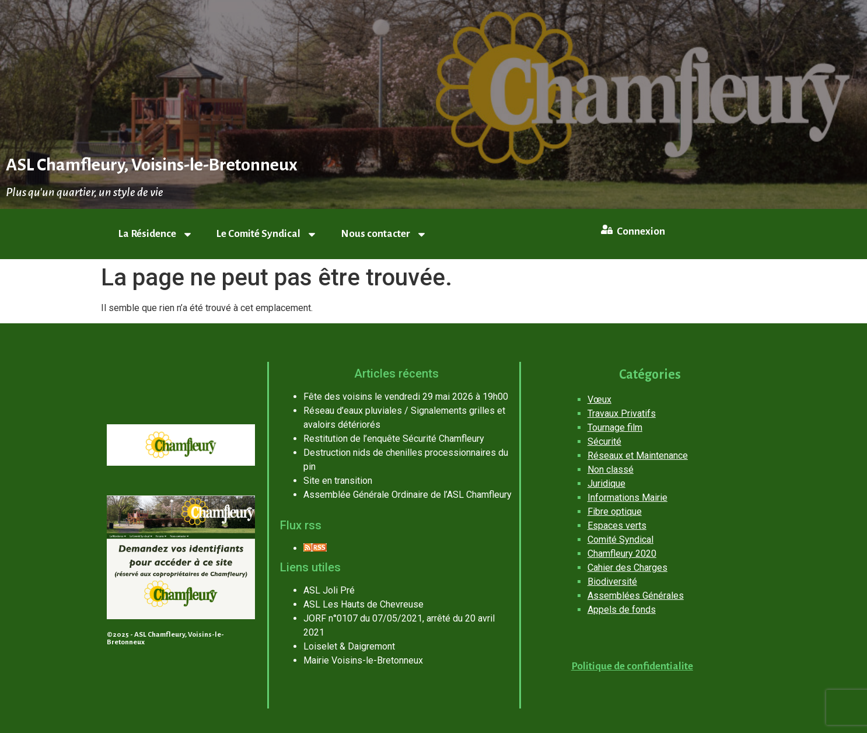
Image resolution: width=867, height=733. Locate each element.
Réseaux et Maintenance (638, 455)
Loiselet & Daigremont (349, 646)
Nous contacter (384, 234)
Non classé (611, 469)
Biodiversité (612, 581)
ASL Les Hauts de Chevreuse (363, 604)
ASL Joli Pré (329, 590)
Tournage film (615, 427)
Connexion (641, 231)
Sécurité (604, 441)
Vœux (599, 399)
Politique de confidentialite (632, 666)
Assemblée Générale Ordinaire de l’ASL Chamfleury (407, 494)
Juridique (606, 483)
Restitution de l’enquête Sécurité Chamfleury (393, 438)
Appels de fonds (622, 609)
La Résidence (155, 234)
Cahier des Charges (627, 567)
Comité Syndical (620, 539)
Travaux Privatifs (622, 413)
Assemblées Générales (636, 595)
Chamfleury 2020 (622, 553)
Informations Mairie (627, 497)
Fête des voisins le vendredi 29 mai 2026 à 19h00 (405, 396)
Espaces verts (617, 525)
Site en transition (337, 480)
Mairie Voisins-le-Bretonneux (363, 660)
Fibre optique (615, 511)
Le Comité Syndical (266, 234)
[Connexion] (607, 229)
